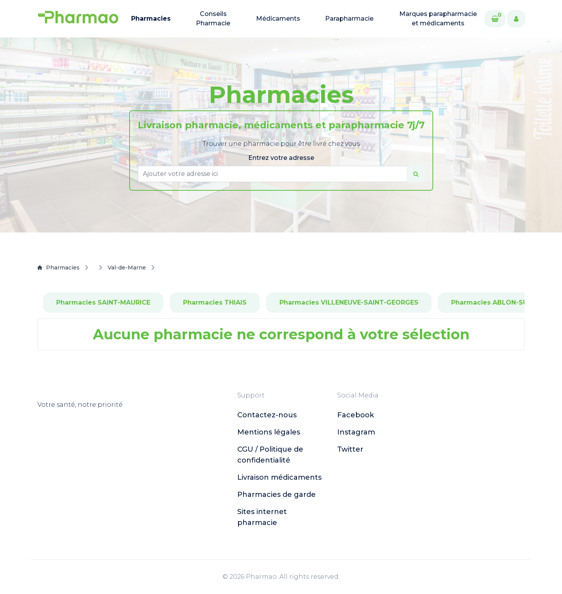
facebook (355, 415)
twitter (350, 449)
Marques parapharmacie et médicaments (438, 18)
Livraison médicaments (279, 477)
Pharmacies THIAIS (215, 302)
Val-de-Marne (127, 267)
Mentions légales (268, 432)
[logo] (78, 18)
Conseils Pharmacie (213, 18)
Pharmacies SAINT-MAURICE (103, 302)
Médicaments (278, 18)
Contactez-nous (267, 415)
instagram (356, 432)
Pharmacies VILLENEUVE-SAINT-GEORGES (348, 302)
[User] (516, 19)
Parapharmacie (349, 18)
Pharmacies (151, 18)
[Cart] (495, 19)
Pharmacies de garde (276, 494)
